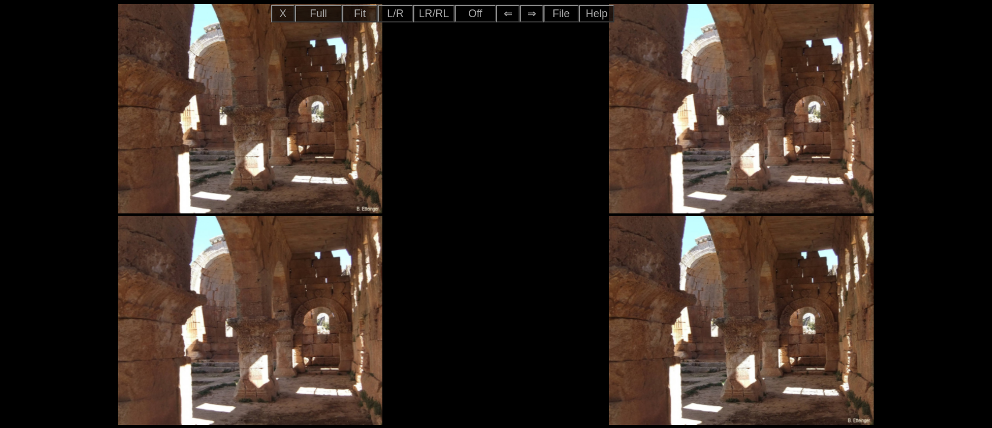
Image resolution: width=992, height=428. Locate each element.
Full (318, 14)
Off (475, 14)
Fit (360, 14)
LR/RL (433, 14)
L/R (395, 14)
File (560, 14)
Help (596, 14)
